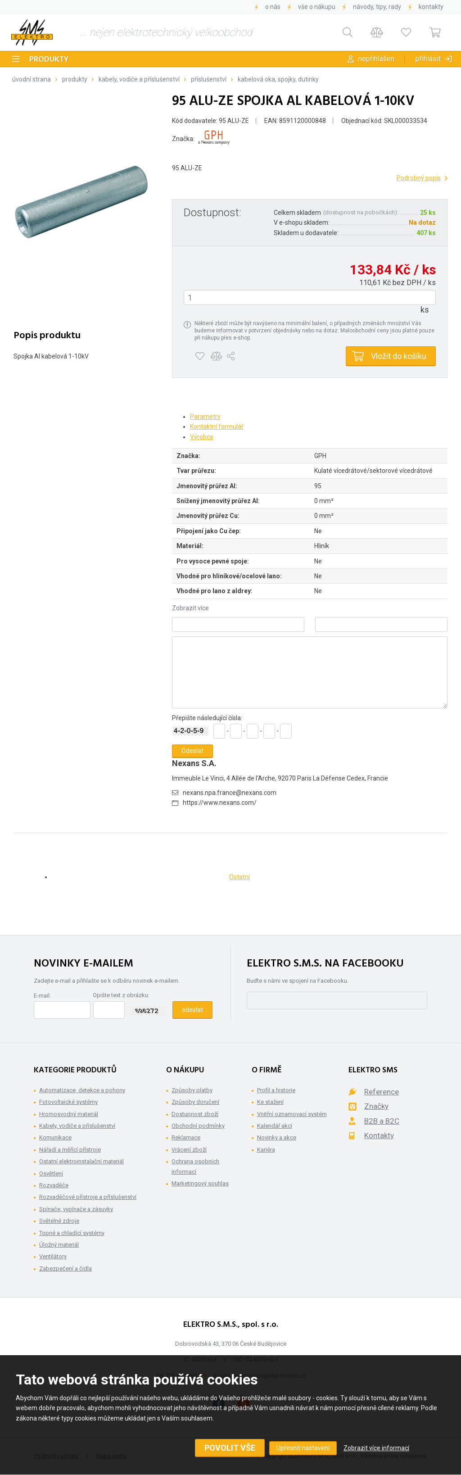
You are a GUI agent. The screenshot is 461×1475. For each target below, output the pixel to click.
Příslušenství (208, 79)
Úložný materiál (59, 1244)
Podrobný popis (419, 178)
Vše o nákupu (316, 6)
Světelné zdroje (59, 1220)
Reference (381, 1091)
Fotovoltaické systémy (68, 1101)
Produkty (49, 59)
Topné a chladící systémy (71, 1233)
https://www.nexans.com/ (220, 802)
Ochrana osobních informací (195, 1166)
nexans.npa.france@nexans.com (229, 792)
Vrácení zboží (189, 1149)
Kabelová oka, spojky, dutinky (278, 79)
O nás (272, 6)
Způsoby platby (192, 1090)
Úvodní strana (31, 79)
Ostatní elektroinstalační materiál (81, 1161)
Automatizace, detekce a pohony (82, 1090)
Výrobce (201, 436)
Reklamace (186, 1137)
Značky (376, 1106)
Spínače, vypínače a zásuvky (76, 1209)
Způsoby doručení (195, 1101)
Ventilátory (53, 1256)
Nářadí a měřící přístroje (70, 1149)
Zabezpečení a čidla (65, 1268)
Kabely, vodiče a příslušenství (139, 79)
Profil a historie (276, 1090)
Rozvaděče (53, 1185)
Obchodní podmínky (198, 1125)
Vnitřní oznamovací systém (292, 1114)
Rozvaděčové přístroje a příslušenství (87, 1197)
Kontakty (431, 6)
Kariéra (266, 1149)
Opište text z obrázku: (121, 995)
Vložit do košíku (398, 356)
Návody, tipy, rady (377, 6)
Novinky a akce (276, 1137)
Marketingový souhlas (200, 1183)
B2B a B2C (381, 1121)
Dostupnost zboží (195, 1114)
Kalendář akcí (274, 1125)
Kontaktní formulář (217, 426)
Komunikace (55, 1137)
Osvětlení (51, 1173)
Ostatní (239, 876)
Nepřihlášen (376, 58)
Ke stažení (270, 1101)
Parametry (205, 416)
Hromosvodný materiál (68, 1114)
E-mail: (42, 995)
